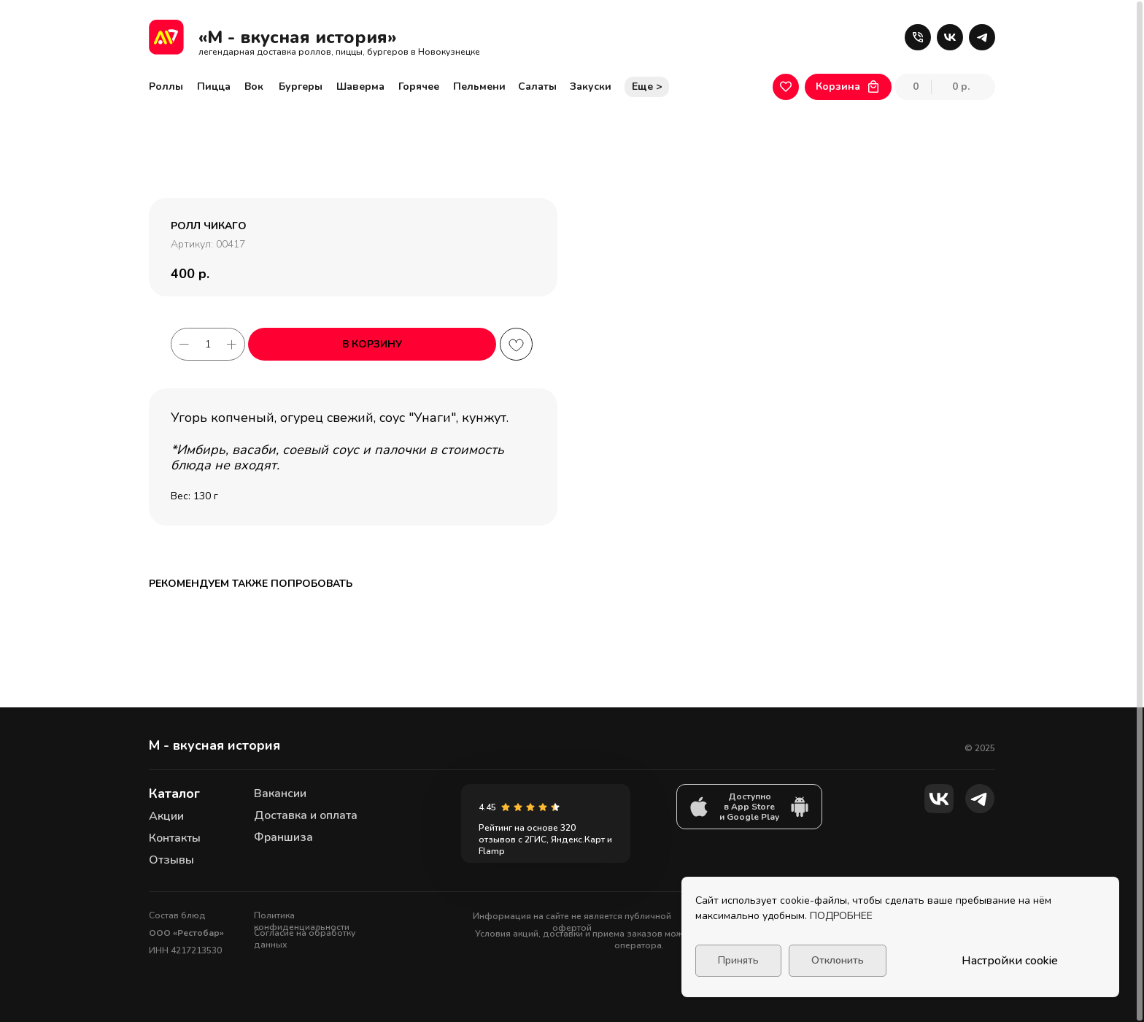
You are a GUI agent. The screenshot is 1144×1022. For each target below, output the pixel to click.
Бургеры (300, 86)
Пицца (214, 86)
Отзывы (171, 860)
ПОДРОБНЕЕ (841, 916)
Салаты (537, 86)
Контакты (175, 838)
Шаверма (360, 86)
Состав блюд (177, 915)
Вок (253, 86)
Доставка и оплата (306, 815)
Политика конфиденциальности (301, 921)
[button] (918, 37)
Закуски (590, 86)
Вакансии (280, 793)
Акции (166, 816)
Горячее (418, 86)
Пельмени (479, 86)
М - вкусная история (214, 745)
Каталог (174, 793)
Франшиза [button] (283, 837)
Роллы (166, 86)
